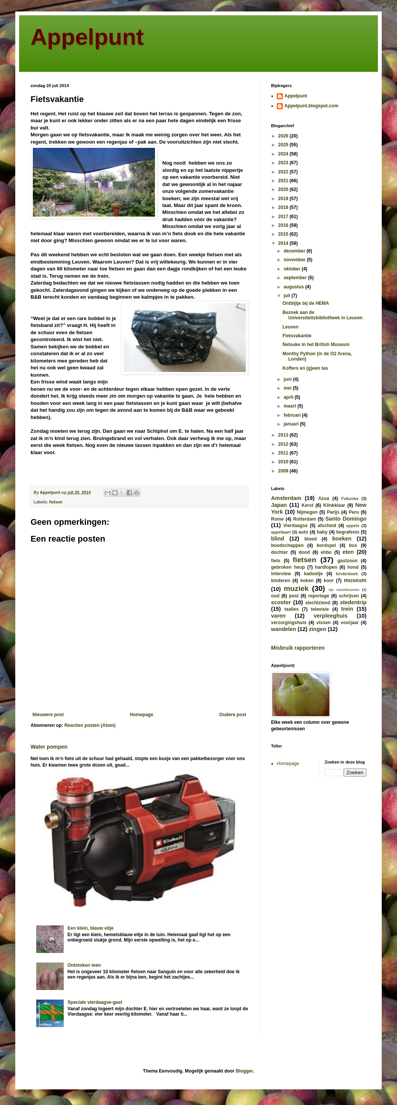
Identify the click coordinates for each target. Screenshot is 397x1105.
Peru (354, 512)
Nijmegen (307, 512)
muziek (296, 588)
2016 (284, 225)
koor (329, 580)
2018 (284, 207)
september (296, 277)
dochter (279, 552)
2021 (284, 180)
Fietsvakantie (296, 335)
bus (353, 545)
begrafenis (348, 532)
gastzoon (347, 560)
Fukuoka (349, 498)
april (289, 397)
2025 (284, 144)
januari (292, 424)
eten (348, 552)
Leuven (290, 327)
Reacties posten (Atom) (90, 725)
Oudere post (232, 714)
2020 (284, 189)
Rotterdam (304, 519)
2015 (284, 234)
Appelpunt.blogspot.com (311, 105)
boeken (341, 539)
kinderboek (347, 573)
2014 (284, 243)
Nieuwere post (48, 714)
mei (288, 388)
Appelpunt (87, 37)
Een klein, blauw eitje (91, 928)
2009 (284, 471)
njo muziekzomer (344, 589)
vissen (323, 622)
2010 (284, 461)
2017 (284, 216)
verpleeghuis (331, 616)
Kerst (307, 505)
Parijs (333, 512)
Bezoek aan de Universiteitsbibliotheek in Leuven (322, 315)
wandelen (283, 629)
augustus (294, 287)
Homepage (141, 714)
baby (322, 532)
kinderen (280, 580)
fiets (276, 560)
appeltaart (281, 532)
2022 (284, 172)
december (295, 251)
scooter (281, 602)
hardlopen (326, 567)
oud (275, 596)
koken (307, 580)
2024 (284, 154)
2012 (284, 444)
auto (303, 532)
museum (355, 580)
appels (352, 525)
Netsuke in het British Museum (315, 344)
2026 (284, 136)
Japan (279, 505)
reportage (318, 596)
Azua (323, 498)
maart (290, 406)
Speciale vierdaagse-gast (95, 1002)
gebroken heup (288, 567)
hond (352, 567)
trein (347, 609)
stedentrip (353, 602)
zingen (317, 629)
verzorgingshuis (289, 622)
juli (288, 295)
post (294, 596)
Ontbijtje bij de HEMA (305, 303)
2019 (284, 198)
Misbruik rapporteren (297, 648)
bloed (310, 539)
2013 (284, 435)
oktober (293, 269)
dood (304, 552)
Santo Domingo (345, 519)
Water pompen (49, 747)
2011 (284, 453)
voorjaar (349, 622)
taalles (291, 609)
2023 (284, 162)
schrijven (349, 596)
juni (288, 379)
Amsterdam (286, 498)
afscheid (327, 525)
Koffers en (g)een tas (305, 368)
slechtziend (317, 602)
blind (277, 539)
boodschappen (287, 545)
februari (293, 415)
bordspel (326, 545)
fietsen (56, 502)
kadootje (313, 573)
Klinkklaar (334, 505)
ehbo (326, 552)
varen (278, 616)
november (295, 259)
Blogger (244, 1071)
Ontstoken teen (84, 965)
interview (281, 573)
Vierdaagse (295, 525)
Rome (277, 519)
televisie (320, 609)
